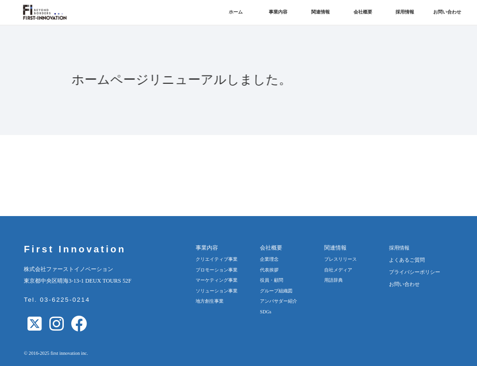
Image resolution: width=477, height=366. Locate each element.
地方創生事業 (210, 301)
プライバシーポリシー (414, 272)
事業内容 (278, 11)
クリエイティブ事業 (217, 259)
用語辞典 (333, 280)
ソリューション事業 (217, 290)
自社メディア (338, 269)
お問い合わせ (447, 11)
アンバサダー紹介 (278, 301)
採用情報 (404, 11)
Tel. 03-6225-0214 (57, 299)
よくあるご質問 (407, 260)
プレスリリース (340, 259)
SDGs (265, 311)
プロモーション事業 (217, 269)
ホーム (236, 11)
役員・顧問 (271, 280)
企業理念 (269, 259)
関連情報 (320, 11)
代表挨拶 (269, 269)
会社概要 (363, 11)
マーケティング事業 (217, 280)
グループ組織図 (276, 290)
